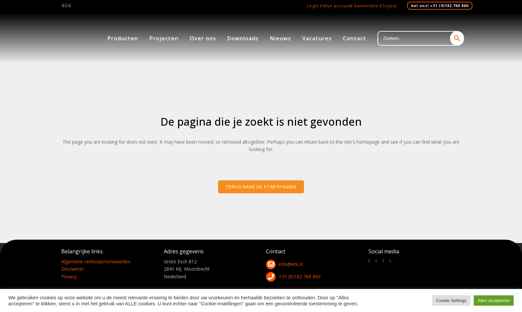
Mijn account (337, 6)
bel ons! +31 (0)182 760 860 (439, 5)
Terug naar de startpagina (261, 187)
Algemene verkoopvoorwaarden (95, 261)
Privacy (69, 276)
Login (313, 6)
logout (390, 6)
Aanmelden (366, 6)
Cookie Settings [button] (451, 300)
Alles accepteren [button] (494, 300)
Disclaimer (72, 269)
